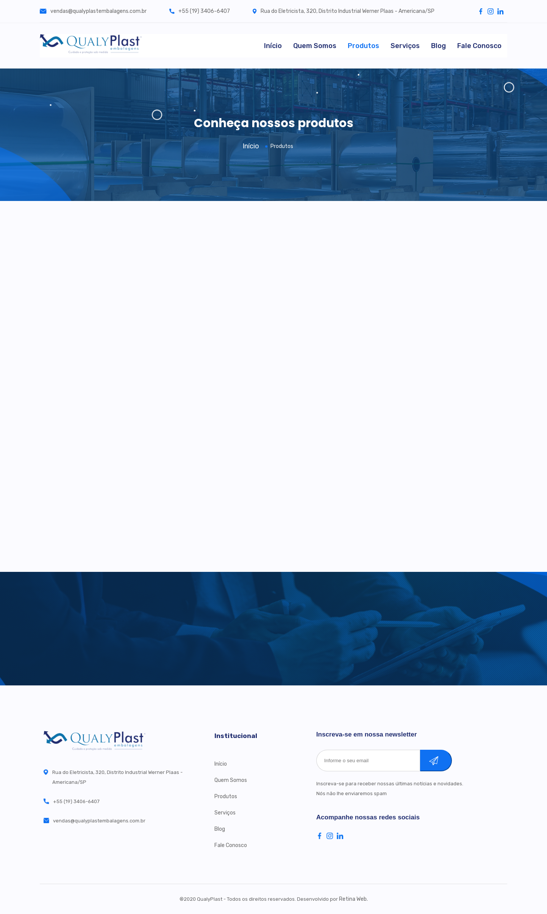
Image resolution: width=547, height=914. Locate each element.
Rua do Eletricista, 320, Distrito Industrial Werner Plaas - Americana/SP (343, 11)
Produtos (363, 46)
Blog (438, 46)
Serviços (405, 46)
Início (273, 46)
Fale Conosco (479, 46)
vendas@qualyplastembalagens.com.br (93, 11)
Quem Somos (314, 46)
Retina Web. (353, 899)
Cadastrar (444, 760)
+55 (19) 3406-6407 (199, 11)
